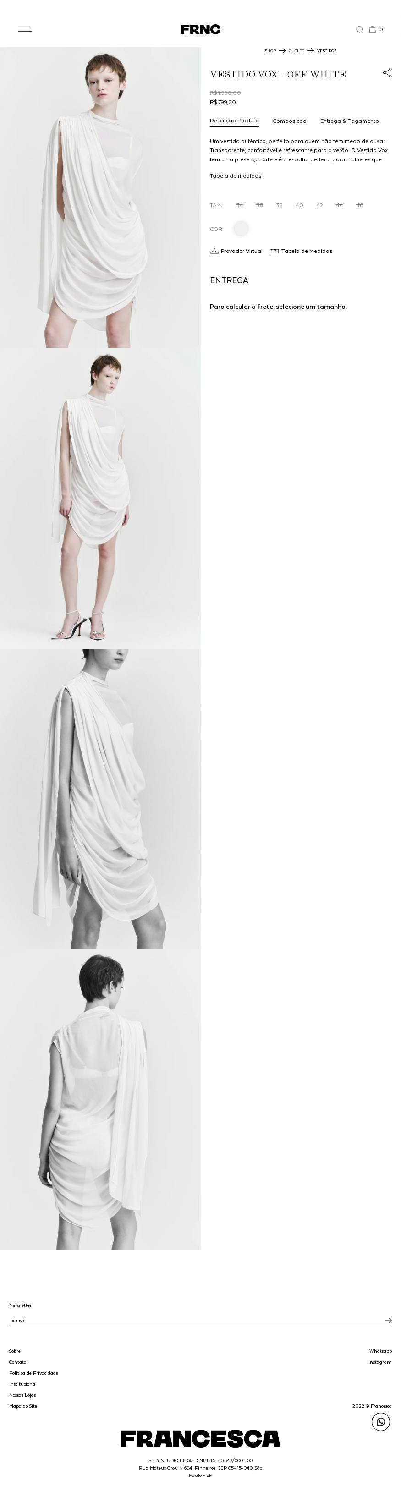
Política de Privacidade (33, 1372)
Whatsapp (380, 1350)
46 (359, 204)
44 (339, 204)
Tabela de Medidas (306, 250)
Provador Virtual (242, 250)
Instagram (380, 1361)
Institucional (23, 1383)
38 (279, 204)
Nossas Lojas (22, 1394)
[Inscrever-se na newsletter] (388, 1320)
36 (259, 204)
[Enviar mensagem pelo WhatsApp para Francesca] (381, 1422)
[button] (25, 29)
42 (319, 204)
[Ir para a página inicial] (200, 29)
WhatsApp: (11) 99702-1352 (200, 8)
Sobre (15, 1350)
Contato (17, 1361)
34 (239, 204)
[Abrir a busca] (362, 29)
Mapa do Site (23, 1405)
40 (299, 204)
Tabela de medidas (235, 175)
